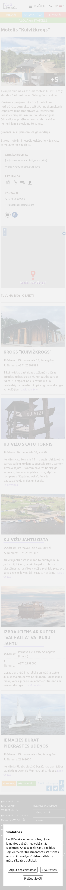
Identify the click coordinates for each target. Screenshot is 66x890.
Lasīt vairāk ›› (29, 389)
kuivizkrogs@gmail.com (21, 204)
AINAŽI (11, 14)
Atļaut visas (49, 869)
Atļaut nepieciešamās (22, 869)
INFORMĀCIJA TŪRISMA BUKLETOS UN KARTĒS (14, 817)
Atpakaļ (9, 783)
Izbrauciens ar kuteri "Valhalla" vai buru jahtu (29, 637)
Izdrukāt (28, 783)
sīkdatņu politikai (25, 860)
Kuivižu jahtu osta (26, 539)
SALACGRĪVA (33, 14)
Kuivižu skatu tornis (28, 444)
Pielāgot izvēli (33, 878)
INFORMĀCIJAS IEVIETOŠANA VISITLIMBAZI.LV (10, 805)
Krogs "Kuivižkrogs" (28, 352)
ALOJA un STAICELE (33, 20)
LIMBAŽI (55, 14)
